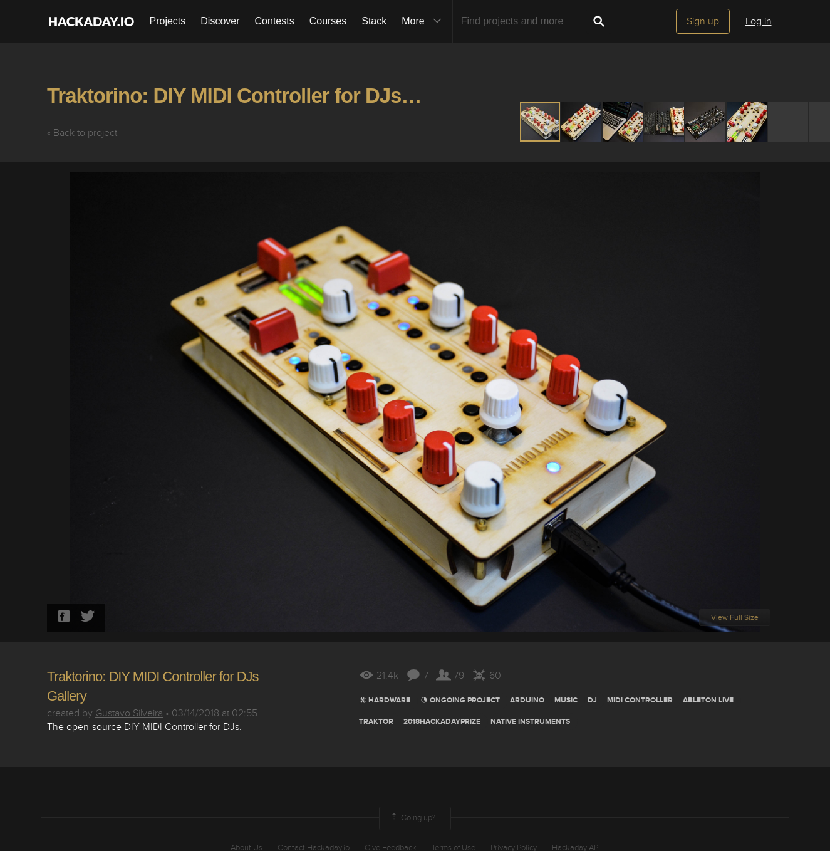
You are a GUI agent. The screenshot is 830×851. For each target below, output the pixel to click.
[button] (582, 121)
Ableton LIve (708, 700)
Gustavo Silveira (129, 713)
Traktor (376, 721)
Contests (274, 21)
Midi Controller (640, 700)
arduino (527, 700)
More (424, 21)
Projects (168, 21)
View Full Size (735, 617)
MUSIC (566, 700)
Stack (373, 21)
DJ (592, 700)
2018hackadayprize (441, 721)
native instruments (530, 721)
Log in (758, 21)
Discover (219, 21)
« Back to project (82, 133)
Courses (328, 21)
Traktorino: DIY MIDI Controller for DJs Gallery (259, 95)
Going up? (412, 818)
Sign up (703, 21)
